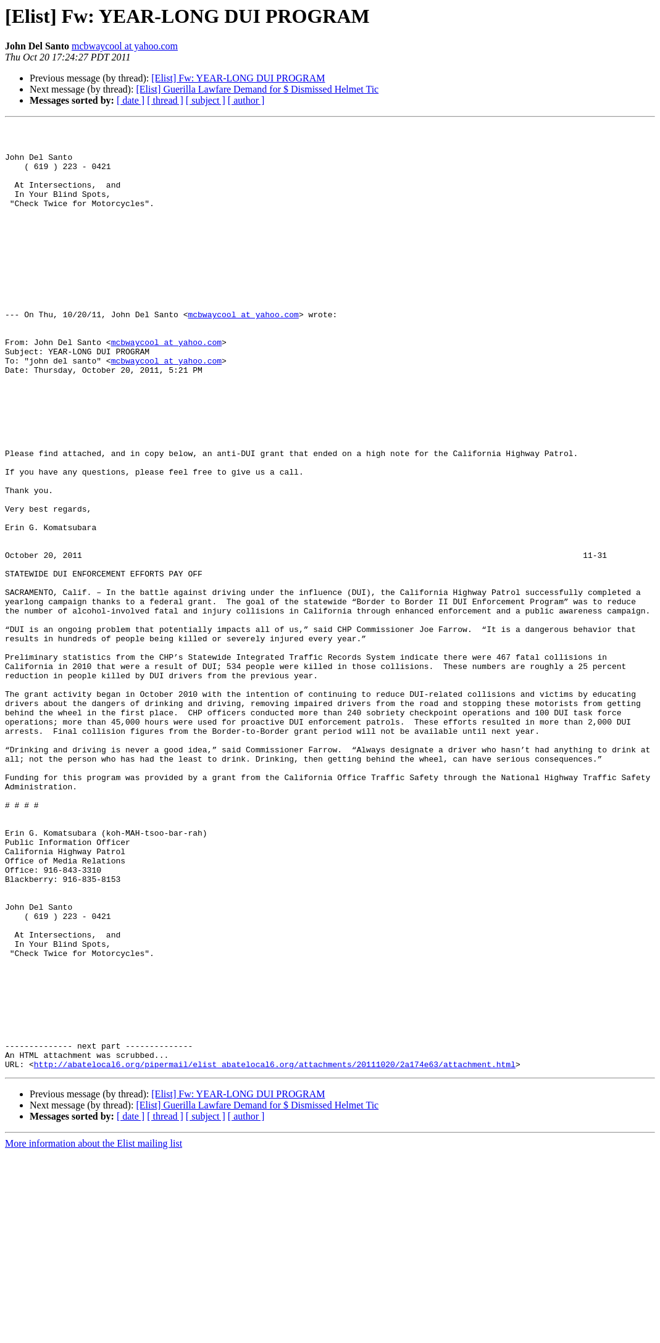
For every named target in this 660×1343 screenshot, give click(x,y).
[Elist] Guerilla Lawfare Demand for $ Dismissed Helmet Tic (257, 89)
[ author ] (246, 100)
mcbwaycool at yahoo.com (125, 46)
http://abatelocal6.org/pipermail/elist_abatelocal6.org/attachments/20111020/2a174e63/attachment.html (275, 1252)
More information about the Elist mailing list (93, 1332)
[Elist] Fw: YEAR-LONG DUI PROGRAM (238, 78)
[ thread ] (165, 100)
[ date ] (130, 100)
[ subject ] (205, 100)
